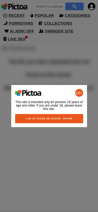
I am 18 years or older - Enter (48, 118)
